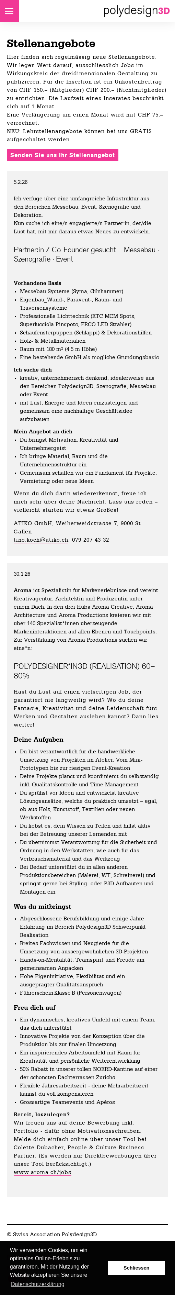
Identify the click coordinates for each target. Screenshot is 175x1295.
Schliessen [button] (136, 1268)
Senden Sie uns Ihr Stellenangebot (62, 155)
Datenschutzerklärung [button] (38, 1284)
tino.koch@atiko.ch (41, 540)
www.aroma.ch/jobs (42, 1172)
